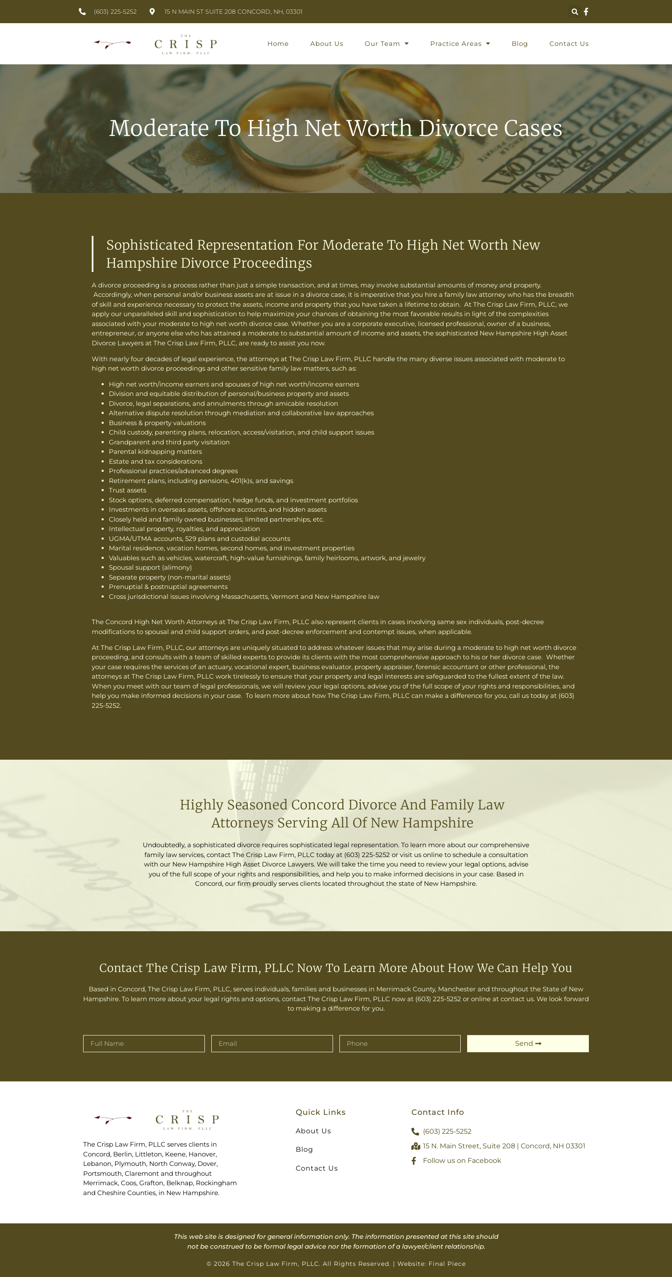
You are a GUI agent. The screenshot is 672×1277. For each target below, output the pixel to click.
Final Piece (447, 1264)
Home (278, 43)
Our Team (387, 43)
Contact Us (569, 43)
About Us (326, 43)
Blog (520, 43)
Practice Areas (460, 43)
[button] (574, 11)
